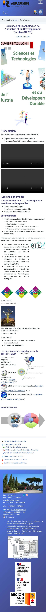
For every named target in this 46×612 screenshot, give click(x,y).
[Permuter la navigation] (40, 2)
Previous (19, 37)
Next (28, 37)
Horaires (10, 517)
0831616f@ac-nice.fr (18, 510)
